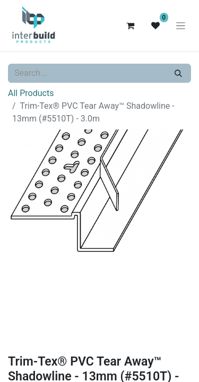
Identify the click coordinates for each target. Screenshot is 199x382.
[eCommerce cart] (130, 25)
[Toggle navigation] (180, 25)
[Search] (178, 73)
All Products (31, 93)
